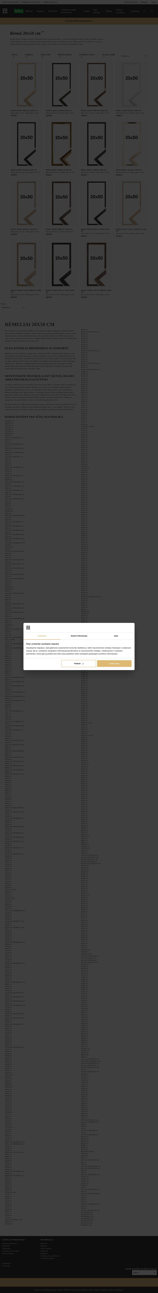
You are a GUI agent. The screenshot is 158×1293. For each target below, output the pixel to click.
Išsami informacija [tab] (79, 636)
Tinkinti (78, 663)
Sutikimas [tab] (42, 636)
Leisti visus (114, 663)
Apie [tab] (116, 636)
